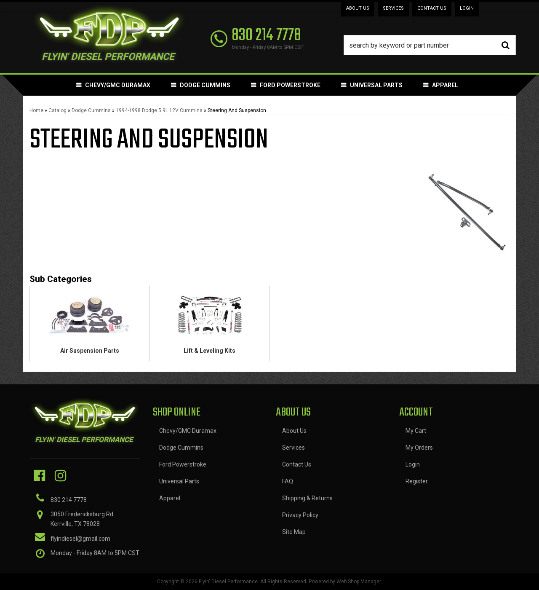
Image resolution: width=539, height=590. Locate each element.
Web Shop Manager (358, 582)
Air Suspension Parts (89, 350)
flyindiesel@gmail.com (80, 538)
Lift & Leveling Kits (209, 350)
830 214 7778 (69, 499)
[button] (430, 45)
